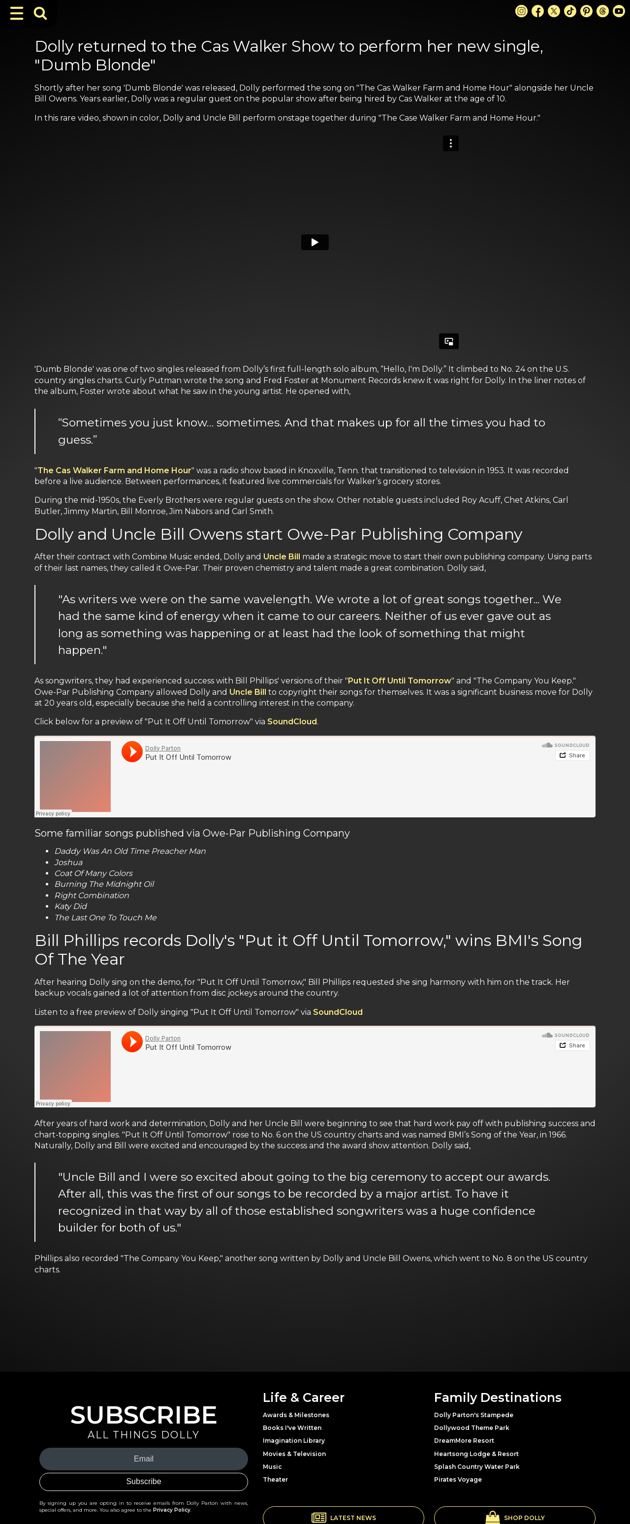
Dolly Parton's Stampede (473, 1415)
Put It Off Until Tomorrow (399, 680)
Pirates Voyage (458, 1479)
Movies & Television (294, 1454)
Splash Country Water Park (477, 1466)
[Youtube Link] (619, 11)
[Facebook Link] (538, 11)
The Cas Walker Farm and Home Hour (114, 470)
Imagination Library (294, 1440)
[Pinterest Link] (586, 11)
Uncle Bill (281, 556)
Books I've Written (292, 1427)
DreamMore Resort (464, 1440)
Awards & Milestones (296, 1415)
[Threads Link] (603, 11)
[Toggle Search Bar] (40, 13)
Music (272, 1466)
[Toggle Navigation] (17, 13)
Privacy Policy (171, 1510)
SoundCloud (292, 721)
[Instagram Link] (521, 11)
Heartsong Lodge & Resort (476, 1454)
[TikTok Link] (570, 11)
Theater (275, 1479)
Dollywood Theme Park (471, 1427)
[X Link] (554, 11)
